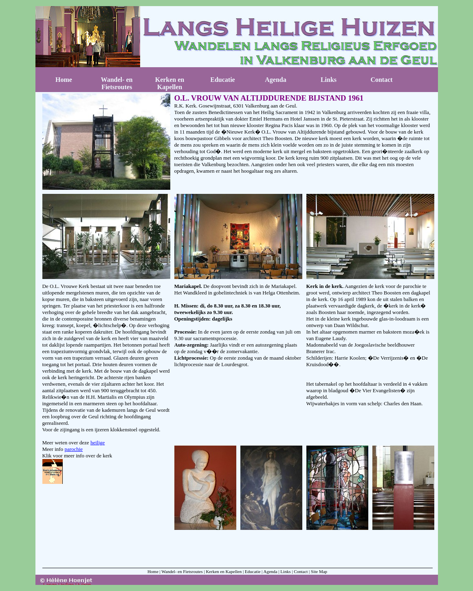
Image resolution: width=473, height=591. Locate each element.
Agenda (275, 79)
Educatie (222, 79)
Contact (381, 79)
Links (329, 79)
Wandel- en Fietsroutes (117, 83)
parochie (73, 449)
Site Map (319, 571)
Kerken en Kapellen (170, 83)
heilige (97, 442)
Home (63, 79)
